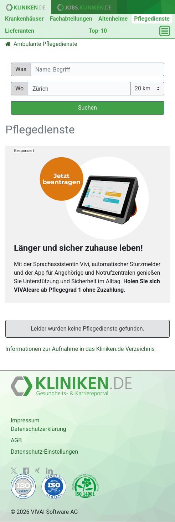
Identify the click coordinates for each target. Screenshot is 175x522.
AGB (16, 440)
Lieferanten (19, 30)
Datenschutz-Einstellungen (44, 451)
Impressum (25, 420)
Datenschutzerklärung (38, 429)
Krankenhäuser (24, 18)
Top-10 (98, 30)
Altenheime (113, 18)
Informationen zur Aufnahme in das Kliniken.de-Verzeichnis (80, 349)
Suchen (87, 107)
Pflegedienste (152, 18)
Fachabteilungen (71, 18)
